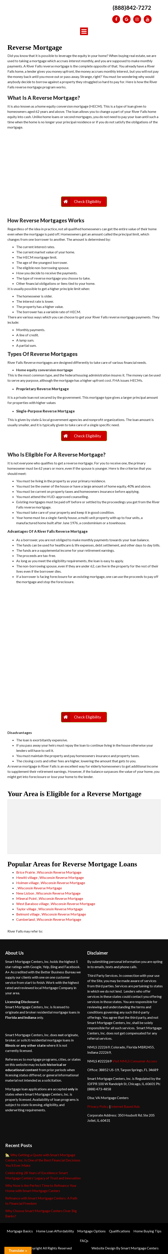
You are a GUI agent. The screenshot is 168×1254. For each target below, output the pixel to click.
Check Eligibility (87, 201)
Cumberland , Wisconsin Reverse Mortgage (48, 919)
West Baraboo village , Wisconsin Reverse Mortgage (55, 904)
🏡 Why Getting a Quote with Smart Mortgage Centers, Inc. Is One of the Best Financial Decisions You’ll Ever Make (42, 1160)
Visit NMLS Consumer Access (134, 1061)
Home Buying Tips (147, 1231)
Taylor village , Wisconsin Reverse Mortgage (49, 909)
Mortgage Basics (20, 1231)
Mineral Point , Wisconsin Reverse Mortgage (49, 898)
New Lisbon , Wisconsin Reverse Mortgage (48, 893)
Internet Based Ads (125, 1106)
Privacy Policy (98, 1106)
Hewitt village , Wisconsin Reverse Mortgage (50, 877)
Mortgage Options (91, 1231)
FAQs (84, 1241)
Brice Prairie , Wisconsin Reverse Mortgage (48, 872)
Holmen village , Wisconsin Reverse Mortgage (50, 883)
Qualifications (119, 1231)
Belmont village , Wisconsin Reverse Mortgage (51, 914)
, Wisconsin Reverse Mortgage (39, 888)
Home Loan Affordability (55, 1231)
